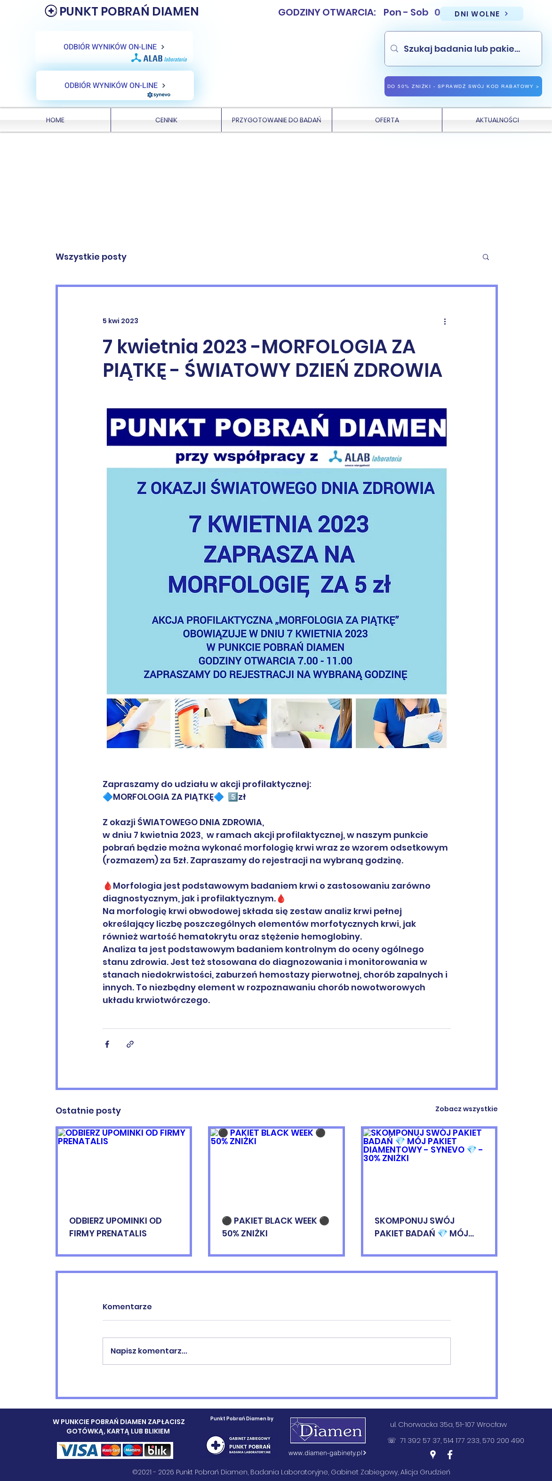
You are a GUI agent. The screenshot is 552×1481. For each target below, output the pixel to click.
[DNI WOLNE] (481, 14)
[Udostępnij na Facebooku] (107, 1044)
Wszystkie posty (91, 257)
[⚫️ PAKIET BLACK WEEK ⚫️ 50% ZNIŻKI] (276, 1166)
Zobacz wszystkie (466, 1109)
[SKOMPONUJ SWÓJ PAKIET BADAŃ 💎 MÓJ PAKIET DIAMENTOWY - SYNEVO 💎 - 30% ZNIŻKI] (429, 1166)
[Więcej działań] (445, 320)
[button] (485, 256)
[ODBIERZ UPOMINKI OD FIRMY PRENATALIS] (124, 1166)
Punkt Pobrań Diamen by (241, 1418)
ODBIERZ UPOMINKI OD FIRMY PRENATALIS (115, 1227)
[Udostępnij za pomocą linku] (130, 1044)
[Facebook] (450, 1455)
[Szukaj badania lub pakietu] (463, 49)
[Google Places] (433, 1455)
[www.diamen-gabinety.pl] (328, 1452)
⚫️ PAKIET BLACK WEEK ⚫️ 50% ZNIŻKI (275, 1227)
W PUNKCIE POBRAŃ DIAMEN (100, 1421)
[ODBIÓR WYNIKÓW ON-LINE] (114, 47)
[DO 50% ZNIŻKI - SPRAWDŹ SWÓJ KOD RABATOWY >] (463, 86)
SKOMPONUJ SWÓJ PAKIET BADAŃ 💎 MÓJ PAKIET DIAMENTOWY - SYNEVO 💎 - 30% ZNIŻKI (425, 1227)
